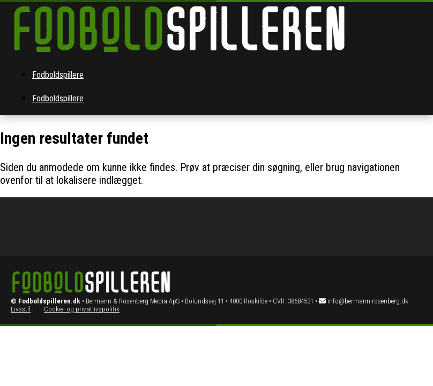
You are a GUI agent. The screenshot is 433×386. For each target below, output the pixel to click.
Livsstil (21, 309)
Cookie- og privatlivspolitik (82, 309)
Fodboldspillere (58, 75)
